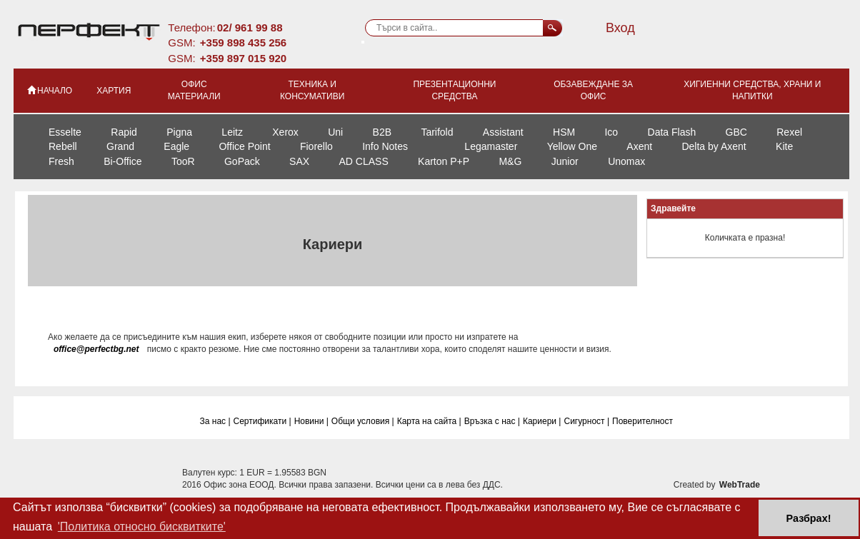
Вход (620, 28)
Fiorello (316, 146)
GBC (736, 132)
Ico (611, 132)
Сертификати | (262, 421)
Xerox (285, 132)
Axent (639, 146)
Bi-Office (122, 161)
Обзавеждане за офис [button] (593, 90)
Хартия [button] (113, 91)
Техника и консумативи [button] (312, 90)
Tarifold (437, 132)
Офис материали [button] (194, 90)
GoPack (242, 161)
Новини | (311, 421)
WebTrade (739, 485)
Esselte (65, 132)
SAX (299, 161)
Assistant (503, 132)
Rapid (124, 132)
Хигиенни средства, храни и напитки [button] (752, 90)
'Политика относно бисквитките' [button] (142, 526)
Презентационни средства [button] (454, 90)
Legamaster (490, 146)
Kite (784, 146)
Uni (335, 132)
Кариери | (542, 421)
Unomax (626, 161)
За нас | (215, 421)
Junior (565, 161)
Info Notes (385, 146)
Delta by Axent (713, 146)
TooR (183, 161)
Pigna (179, 132)
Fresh (61, 161)
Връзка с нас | (492, 421)
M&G (510, 161)
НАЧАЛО (49, 90)
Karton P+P (443, 161)
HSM (564, 132)
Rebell (63, 146)
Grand (120, 146)
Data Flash (672, 132)
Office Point (244, 146)
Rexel (789, 132)
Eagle (176, 146)
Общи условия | (362, 421)
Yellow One (572, 146)
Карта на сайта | (429, 421)
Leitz (232, 132)
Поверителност (642, 421)
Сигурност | (586, 421)
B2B (382, 132)
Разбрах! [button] (808, 518)
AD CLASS (363, 161)
